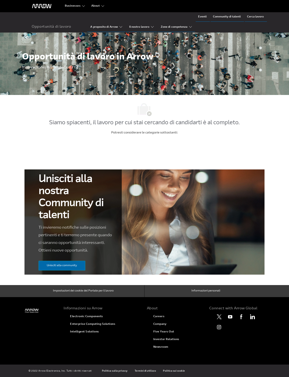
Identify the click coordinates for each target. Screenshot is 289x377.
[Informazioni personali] (205, 291)
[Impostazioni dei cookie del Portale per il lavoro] (83, 291)
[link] (40, 311)
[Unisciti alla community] (62, 265)
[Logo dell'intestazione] (42, 6)
